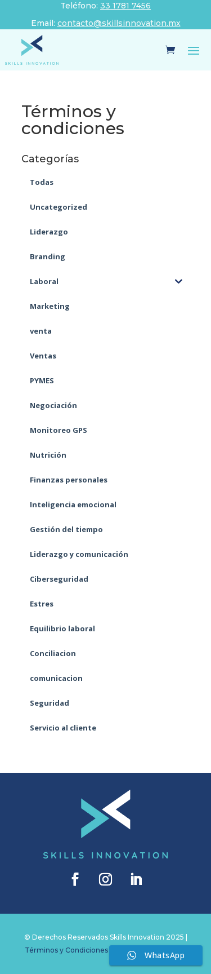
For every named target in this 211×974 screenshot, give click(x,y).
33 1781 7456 (125, 6)
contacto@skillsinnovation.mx (119, 23)
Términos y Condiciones (66, 950)
